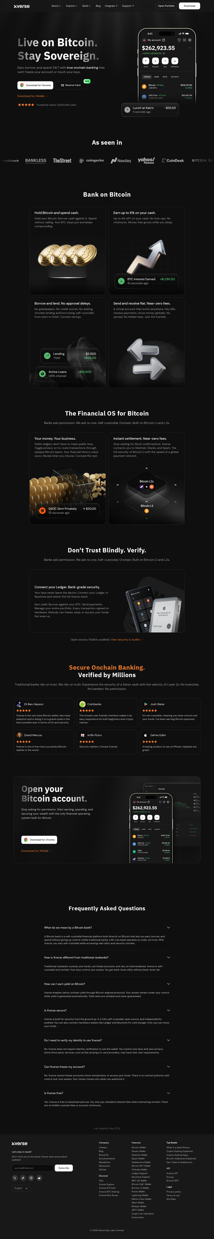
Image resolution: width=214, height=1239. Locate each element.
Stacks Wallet (139, 1151)
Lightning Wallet (140, 1195)
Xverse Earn (138, 1217)
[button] (56, 6)
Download (189, 5)
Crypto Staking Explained (180, 1151)
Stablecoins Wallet (141, 1162)
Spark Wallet (138, 1158)
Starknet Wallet (140, 1155)
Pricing (170, 1177)
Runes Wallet (138, 1191)
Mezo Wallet (138, 1202)
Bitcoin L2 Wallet (140, 1188)
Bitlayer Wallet (139, 1206)
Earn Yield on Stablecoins (179, 1162)
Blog (101, 1151)
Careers (103, 1147)
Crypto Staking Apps (177, 1155)
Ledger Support (140, 1173)
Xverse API (172, 1173)
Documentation (107, 1158)
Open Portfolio (166, 5)
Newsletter (104, 1162)
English (18, 1188)
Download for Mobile (32, 96)
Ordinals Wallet (139, 1169)
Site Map (171, 1199)
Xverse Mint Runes (108, 1195)
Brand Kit (104, 1155)
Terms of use (173, 1195)
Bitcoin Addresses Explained (181, 1158)
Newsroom (104, 1165)
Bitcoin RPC (173, 1180)
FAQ (101, 1180)
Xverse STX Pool (107, 1188)
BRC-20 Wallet (139, 1180)
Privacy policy (174, 1191)
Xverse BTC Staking (109, 1191)
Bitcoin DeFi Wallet (141, 1184)
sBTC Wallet (138, 1209)
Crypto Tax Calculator (143, 1213)
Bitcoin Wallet (139, 1147)
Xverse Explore (106, 1184)
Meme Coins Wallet (141, 1199)
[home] (22, 6)
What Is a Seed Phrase (178, 1147)
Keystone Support (141, 1176)
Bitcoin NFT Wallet (141, 1165)
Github (102, 1169)
